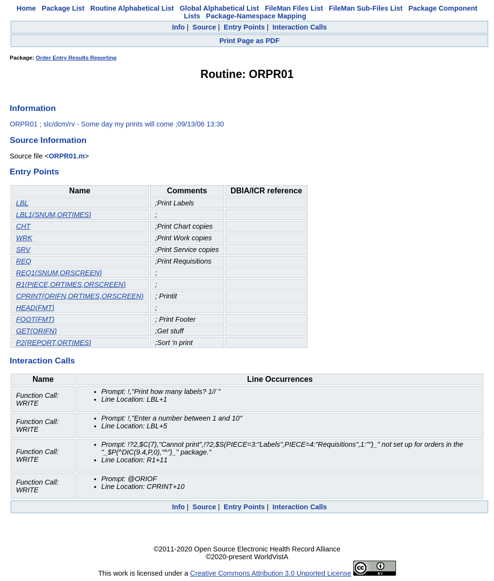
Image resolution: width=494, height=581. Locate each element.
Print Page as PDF (249, 41)
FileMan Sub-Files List (366, 8)
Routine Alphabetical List (132, 8)
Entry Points (244, 27)
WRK (24, 238)
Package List (63, 8)
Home (26, 8)
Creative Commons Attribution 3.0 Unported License (270, 573)
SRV (23, 249)
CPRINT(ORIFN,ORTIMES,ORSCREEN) (80, 296)
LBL (22, 203)
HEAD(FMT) (35, 308)
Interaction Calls (300, 27)
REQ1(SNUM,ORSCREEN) (59, 273)
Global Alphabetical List (219, 8)
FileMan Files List (294, 8)
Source (204, 27)
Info (178, 27)
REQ (23, 261)
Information (33, 108)
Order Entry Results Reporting (76, 58)
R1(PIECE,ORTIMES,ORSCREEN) (71, 284)
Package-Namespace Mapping (256, 16)
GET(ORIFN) (36, 331)
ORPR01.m (66, 156)
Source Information (48, 140)
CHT (23, 226)
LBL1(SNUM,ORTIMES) (53, 215)
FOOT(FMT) (35, 319)
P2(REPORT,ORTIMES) (53, 342)
